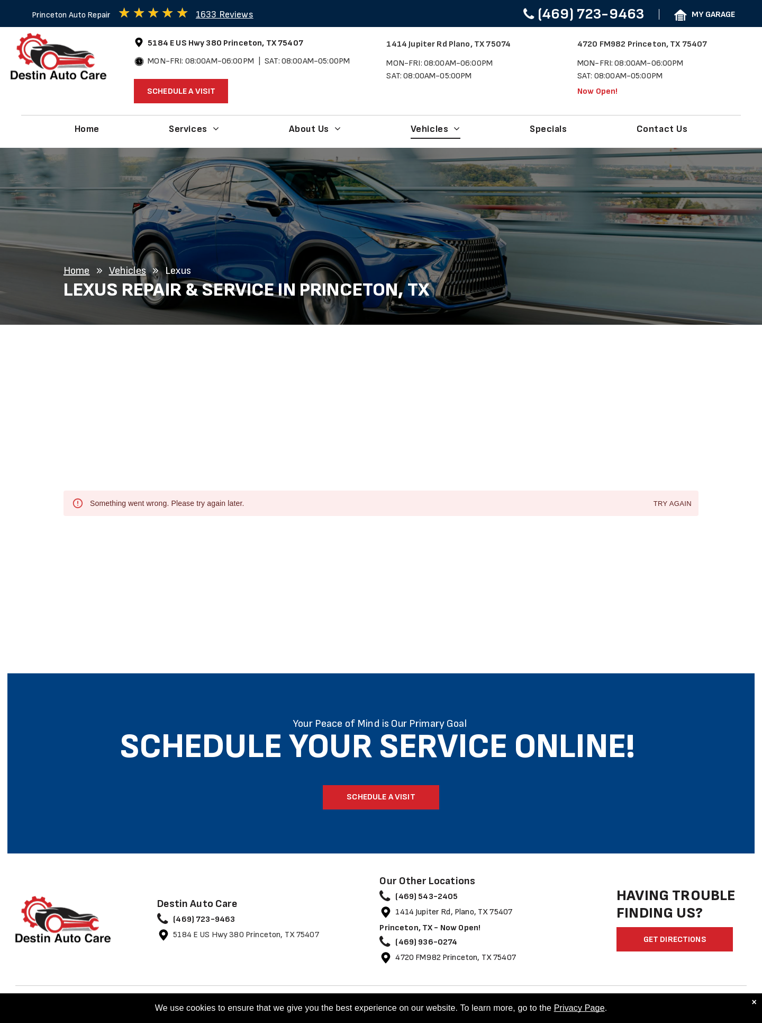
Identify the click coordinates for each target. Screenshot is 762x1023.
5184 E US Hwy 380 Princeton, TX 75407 (246, 935)
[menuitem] (87, 129)
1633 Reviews (224, 14)
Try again (672, 504)
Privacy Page (579, 1008)
